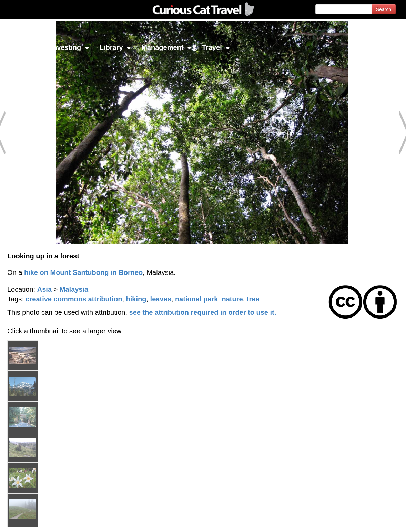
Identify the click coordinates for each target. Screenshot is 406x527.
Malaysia (74, 289)
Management (166, 47)
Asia (44, 289)
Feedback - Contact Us (372, 516)
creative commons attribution (74, 299)
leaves (160, 299)
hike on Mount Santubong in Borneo (83, 272)
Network (22, 47)
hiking (136, 299)
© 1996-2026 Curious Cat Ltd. (42, 516)
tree (253, 299)
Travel (216, 47)
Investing (70, 47)
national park (196, 299)
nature (232, 299)
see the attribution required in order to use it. (202, 312)
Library (115, 47)
